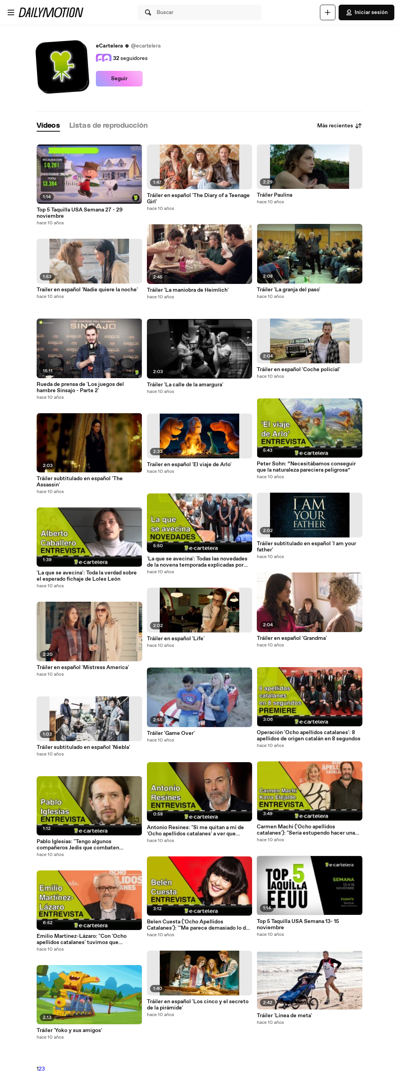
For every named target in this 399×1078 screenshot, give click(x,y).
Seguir (119, 78)
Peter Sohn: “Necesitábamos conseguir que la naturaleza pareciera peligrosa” (306, 467)
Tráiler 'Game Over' (171, 733)
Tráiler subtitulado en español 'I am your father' (306, 547)
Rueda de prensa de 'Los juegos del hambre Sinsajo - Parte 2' (80, 387)
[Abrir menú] (11, 12)
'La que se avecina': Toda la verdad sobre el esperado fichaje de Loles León (87, 576)
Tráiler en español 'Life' (176, 639)
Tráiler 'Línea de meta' (284, 1016)
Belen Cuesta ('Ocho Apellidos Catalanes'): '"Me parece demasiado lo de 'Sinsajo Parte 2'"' (198, 925)
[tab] (48, 126)
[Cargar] (327, 12)
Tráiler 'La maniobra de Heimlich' (188, 290)
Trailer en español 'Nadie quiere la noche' (87, 290)
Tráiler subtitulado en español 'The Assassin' (80, 482)
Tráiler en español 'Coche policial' (298, 369)
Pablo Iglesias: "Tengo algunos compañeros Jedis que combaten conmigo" (78, 844)
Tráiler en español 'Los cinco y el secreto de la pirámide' (198, 1005)
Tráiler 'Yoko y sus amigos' (69, 1030)
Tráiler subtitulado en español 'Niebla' (83, 747)
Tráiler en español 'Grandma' (292, 638)
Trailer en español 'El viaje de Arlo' (189, 464)
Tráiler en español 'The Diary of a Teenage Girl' (198, 198)
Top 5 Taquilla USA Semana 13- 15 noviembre (298, 924)
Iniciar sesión (366, 12)
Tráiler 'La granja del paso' (288, 290)
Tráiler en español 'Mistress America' (83, 667)
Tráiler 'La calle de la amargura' (185, 385)
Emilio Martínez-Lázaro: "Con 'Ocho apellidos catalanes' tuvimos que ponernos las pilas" (82, 939)
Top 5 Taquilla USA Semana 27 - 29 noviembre (80, 213)
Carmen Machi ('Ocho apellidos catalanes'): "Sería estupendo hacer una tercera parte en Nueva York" (306, 830)
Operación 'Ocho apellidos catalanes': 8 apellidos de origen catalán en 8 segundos (308, 735)
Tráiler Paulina (274, 195)
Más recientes (339, 126)
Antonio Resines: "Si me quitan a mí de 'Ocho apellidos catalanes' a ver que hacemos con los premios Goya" (195, 830)
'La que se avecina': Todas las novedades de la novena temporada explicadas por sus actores (197, 562)
